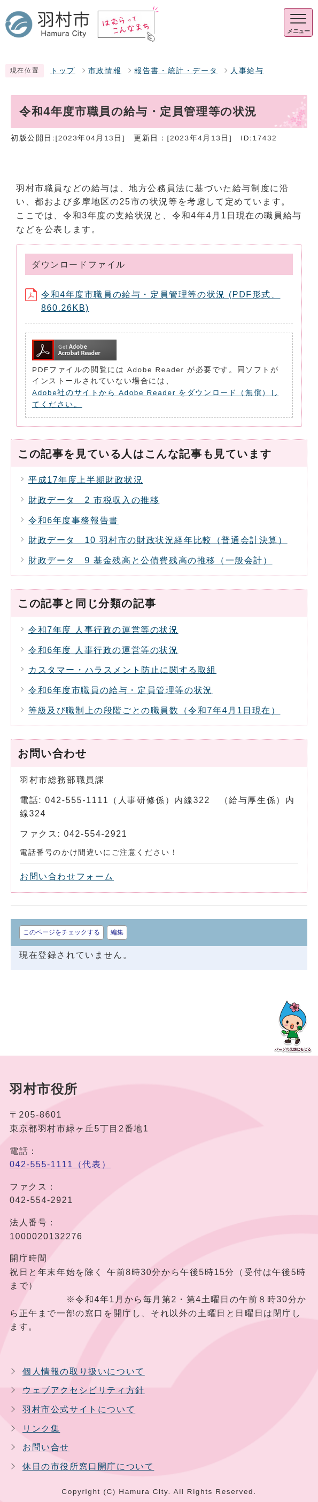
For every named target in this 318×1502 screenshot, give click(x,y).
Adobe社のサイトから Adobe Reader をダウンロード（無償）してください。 (155, 398)
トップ (62, 71)
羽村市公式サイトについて (78, 1409)
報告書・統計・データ (176, 71)
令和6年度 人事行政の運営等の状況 (103, 650)
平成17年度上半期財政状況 (85, 479)
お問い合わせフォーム (67, 876)
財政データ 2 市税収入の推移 (93, 500)
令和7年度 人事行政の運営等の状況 (103, 629)
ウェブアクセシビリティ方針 (83, 1390)
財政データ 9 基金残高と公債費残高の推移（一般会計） (150, 560)
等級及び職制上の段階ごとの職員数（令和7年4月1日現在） (154, 710)
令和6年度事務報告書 (73, 520)
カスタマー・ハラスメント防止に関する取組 (122, 669)
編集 (117, 932)
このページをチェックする (61, 932)
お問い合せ (45, 1447)
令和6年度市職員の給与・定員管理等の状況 (120, 690)
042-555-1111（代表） (60, 1164)
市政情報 (104, 71)
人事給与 (246, 71)
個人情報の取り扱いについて (83, 1371)
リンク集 (41, 1428)
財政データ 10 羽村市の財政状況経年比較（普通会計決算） (158, 540)
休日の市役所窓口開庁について (88, 1466)
